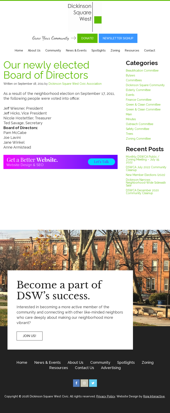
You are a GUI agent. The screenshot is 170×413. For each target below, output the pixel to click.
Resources (132, 50)
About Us (34, 50)
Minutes (131, 119)
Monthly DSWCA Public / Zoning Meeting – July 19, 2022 (143, 159)
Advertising (111, 368)
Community (53, 50)
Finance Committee (138, 99)
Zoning (115, 50)
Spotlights (98, 50)
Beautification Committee (142, 70)
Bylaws (130, 75)
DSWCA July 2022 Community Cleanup (146, 169)
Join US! (29, 336)
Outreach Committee (139, 124)
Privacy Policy (105, 396)
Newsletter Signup (118, 38)
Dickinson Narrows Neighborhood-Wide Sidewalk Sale (146, 182)
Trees (129, 133)
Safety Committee (137, 129)
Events (130, 94)
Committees (134, 80)
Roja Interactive (154, 396)
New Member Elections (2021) (145, 175)
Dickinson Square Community (145, 85)
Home (19, 50)
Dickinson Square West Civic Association (75, 83)
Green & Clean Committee (143, 104)
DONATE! (87, 38)
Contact (149, 50)
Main (129, 114)
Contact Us (84, 368)
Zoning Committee (138, 138)
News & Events (76, 50)
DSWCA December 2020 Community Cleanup (142, 192)
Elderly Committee (138, 90)
